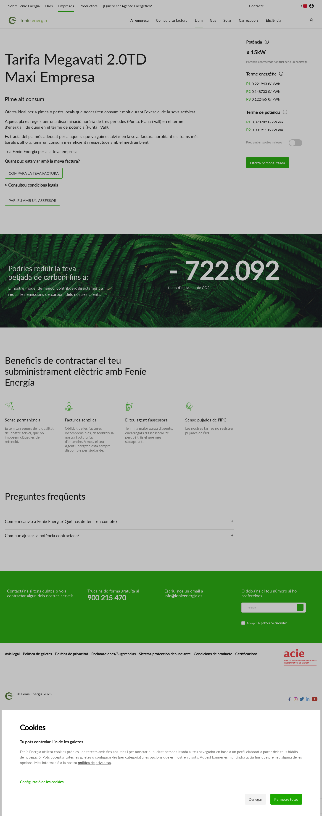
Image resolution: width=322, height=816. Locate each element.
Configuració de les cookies (41, 782)
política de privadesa (94, 762)
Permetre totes (286, 799)
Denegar (255, 799)
